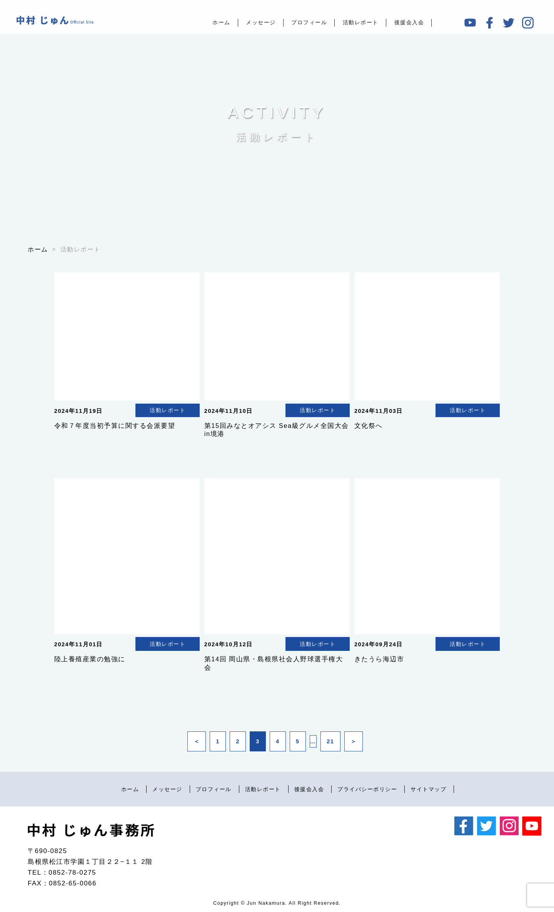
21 (330, 741)
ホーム (221, 22)
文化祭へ (368, 425)
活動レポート (361, 22)
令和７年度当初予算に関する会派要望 (114, 425)
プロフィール (309, 22)
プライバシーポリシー (367, 789)
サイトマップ (428, 789)
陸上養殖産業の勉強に (89, 659)
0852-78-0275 (72, 872)
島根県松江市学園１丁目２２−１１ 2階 (90, 861)
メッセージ (261, 22)
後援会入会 (409, 22)
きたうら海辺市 (379, 659)
